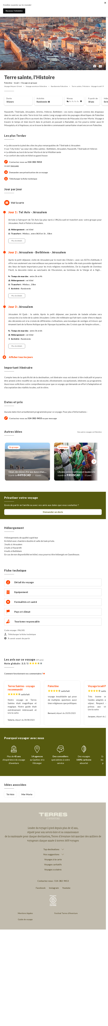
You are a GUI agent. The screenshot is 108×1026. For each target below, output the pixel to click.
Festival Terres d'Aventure (66, 913)
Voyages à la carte (53, 859)
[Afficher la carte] (6, 202)
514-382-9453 (35, 418)
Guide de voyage (25, 919)
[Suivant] (94, 461)
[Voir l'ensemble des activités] (49, 101)
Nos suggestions (51, 854)
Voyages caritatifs (53, 864)
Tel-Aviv (10, 794)
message (15, 166)
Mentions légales (25, 913)
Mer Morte (26, 794)
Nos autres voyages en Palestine (89, 432)
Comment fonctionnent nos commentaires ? (24, 673)
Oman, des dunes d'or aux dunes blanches (28, 472)
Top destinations (51, 849)
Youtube (66, 887)
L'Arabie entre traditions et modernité (76, 472)
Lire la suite (13, 713)
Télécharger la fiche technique (20, 178)
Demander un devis (53, 512)
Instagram (54, 887)
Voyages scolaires (53, 869)
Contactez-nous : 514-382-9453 (53, 880)
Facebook (41, 887)
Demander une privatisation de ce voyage (28, 172)
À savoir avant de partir (17, 638)
